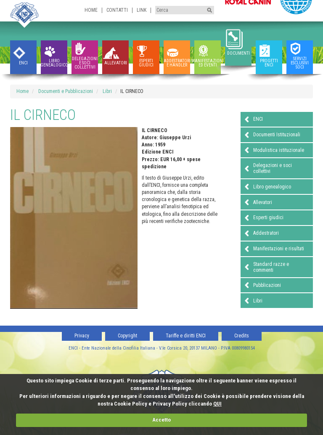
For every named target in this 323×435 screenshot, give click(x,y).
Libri (107, 91)
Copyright (127, 336)
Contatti (117, 10)
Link (141, 10)
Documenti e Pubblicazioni (65, 91)
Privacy (81, 336)
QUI (217, 404)
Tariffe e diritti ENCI (186, 336)
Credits (241, 336)
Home (91, 10)
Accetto (161, 419)
